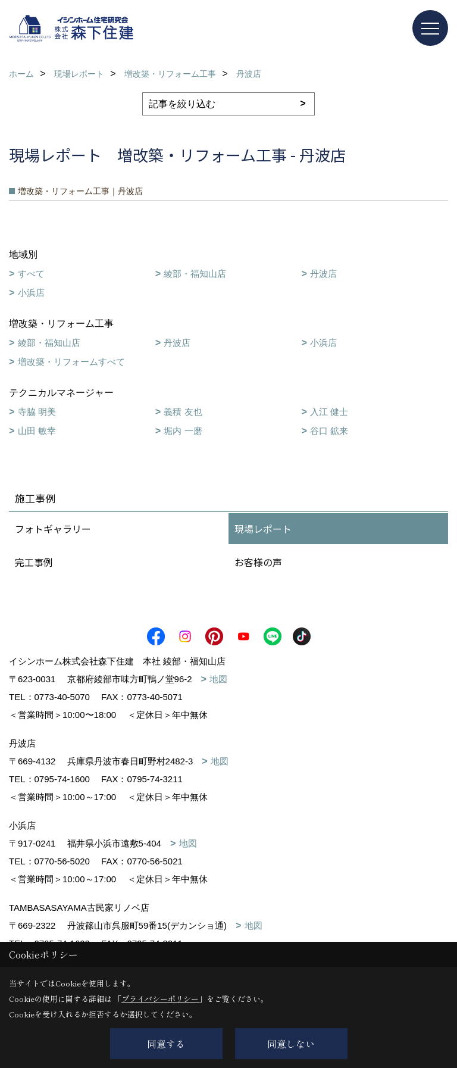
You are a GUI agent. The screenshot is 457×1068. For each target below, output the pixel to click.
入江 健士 (329, 412)
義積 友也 (183, 412)
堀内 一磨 (183, 431)
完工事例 (34, 562)
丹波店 (323, 273)
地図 (218, 679)
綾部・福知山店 (195, 273)
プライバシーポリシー (160, 998)
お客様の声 (258, 562)
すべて (31, 273)
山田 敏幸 (37, 431)
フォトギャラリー (53, 528)
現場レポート (263, 528)
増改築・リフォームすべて (71, 362)
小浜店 (31, 293)
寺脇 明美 (37, 412)
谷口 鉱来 (329, 431)
